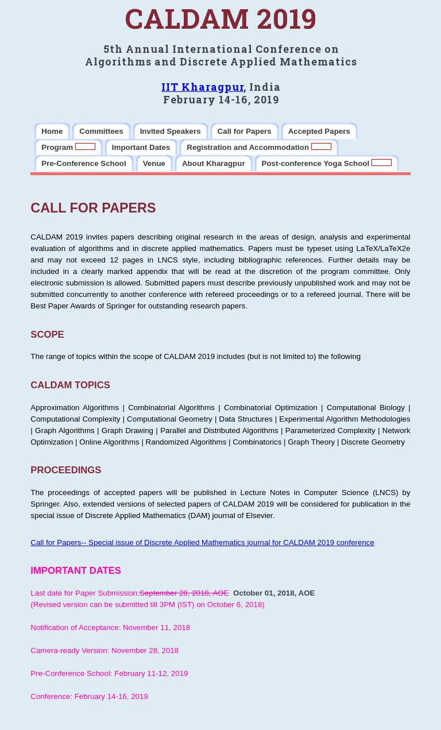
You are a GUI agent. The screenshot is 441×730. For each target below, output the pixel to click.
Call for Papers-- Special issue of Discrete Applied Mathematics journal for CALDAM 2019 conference (202, 542)
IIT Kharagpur (202, 87)
